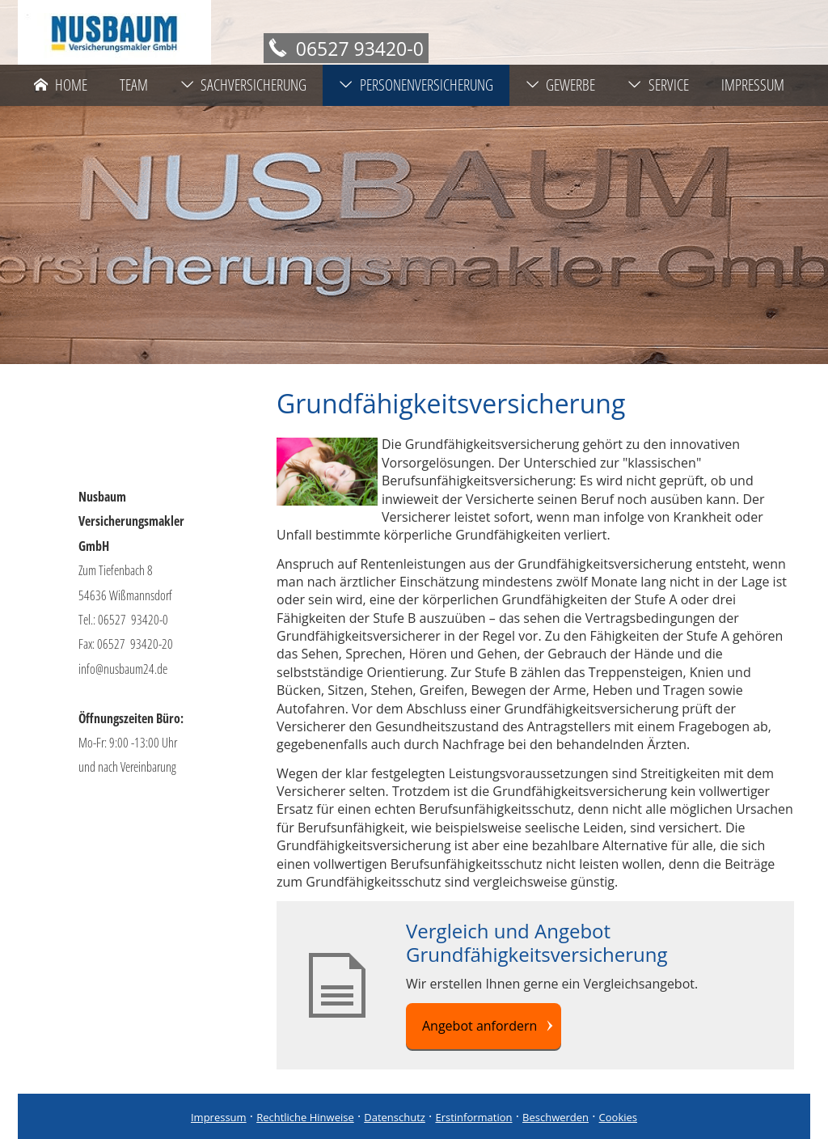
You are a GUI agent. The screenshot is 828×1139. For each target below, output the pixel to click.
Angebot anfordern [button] (479, 1026)
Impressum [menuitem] (752, 84)
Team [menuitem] (134, 84)
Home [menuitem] (60, 84)
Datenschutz (394, 1117)
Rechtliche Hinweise (305, 1117)
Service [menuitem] (658, 84)
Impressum (219, 1117)
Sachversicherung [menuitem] (243, 84)
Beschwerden (555, 1117)
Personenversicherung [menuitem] (416, 84)
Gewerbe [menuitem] (561, 84)
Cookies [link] (618, 1117)
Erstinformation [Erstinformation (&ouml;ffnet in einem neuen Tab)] (473, 1117)
